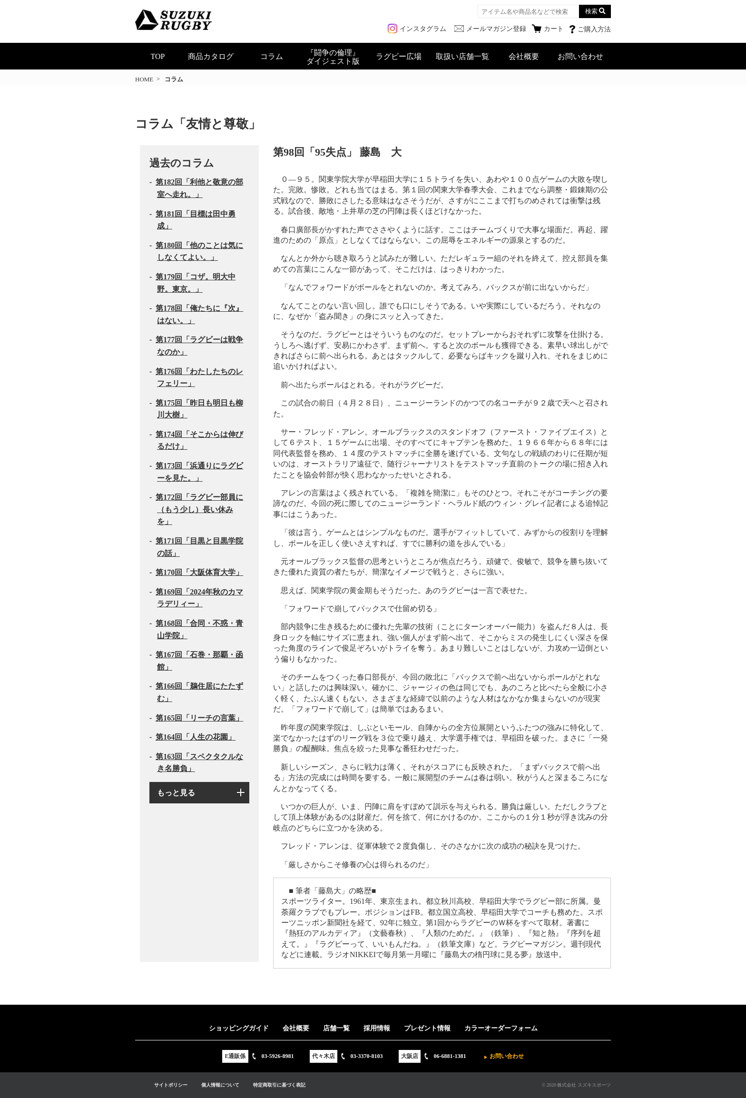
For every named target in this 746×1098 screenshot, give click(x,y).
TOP (158, 56)
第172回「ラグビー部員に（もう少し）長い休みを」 (199, 509)
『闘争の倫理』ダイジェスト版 (333, 57)
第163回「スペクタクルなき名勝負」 (199, 762)
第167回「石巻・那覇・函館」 (199, 661)
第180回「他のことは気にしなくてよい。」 (199, 251)
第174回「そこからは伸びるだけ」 (199, 440)
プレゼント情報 (427, 1028)
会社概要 (524, 56)
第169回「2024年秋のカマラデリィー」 (199, 598)
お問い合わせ (580, 56)
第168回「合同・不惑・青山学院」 (199, 629)
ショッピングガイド (239, 1028)
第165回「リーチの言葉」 (199, 718)
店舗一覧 (336, 1028)
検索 (591, 11)
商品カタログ (211, 56)
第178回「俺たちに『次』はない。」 (199, 314)
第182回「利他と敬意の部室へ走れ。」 (199, 188)
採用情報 (376, 1028)
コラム (271, 56)
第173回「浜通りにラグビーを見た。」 (199, 472)
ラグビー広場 (399, 56)
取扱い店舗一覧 (462, 56)
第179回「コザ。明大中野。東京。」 (196, 283)
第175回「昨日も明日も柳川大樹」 (199, 409)
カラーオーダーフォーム (501, 1028)
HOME (144, 79)
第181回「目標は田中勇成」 (196, 220)
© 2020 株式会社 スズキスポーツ (576, 1085)
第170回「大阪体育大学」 (199, 572)
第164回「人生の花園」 (196, 737)
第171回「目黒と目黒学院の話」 (199, 547)
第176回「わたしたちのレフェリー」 (199, 377)
